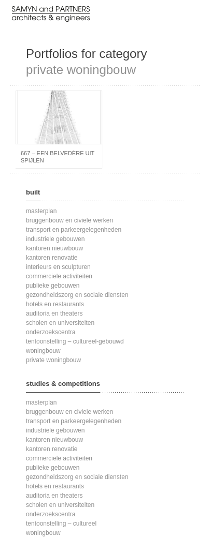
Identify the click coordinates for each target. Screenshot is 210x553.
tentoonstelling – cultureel (61, 523)
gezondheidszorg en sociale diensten (77, 294)
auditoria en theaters (54, 313)
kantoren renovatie (51, 257)
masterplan (41, 211)
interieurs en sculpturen (58, 267)
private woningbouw (53, 360)
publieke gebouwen (52, 285)
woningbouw (43, 350)
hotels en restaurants (55, 304)
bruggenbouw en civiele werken (69, 220)
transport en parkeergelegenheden (73, 229)
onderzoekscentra (50, 332)
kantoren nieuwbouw (54, 248)
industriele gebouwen (55, 239)
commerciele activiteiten (59, 276)
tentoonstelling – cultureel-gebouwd (75, 341)
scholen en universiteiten (60, 322)
